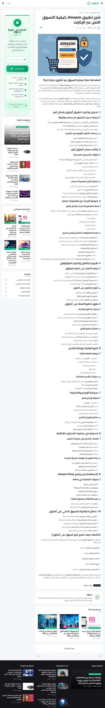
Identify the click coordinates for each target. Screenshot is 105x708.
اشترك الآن (17, 69)
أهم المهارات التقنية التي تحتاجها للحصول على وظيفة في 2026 (69, 633)
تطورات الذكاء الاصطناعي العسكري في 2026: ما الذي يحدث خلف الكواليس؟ (11, 257)
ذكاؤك (89, 595)
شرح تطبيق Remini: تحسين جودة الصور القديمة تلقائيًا (12, 165)
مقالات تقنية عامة (17, 296)
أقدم (38, 656)
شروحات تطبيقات (84, 13)
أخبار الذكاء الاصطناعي (17, 280)
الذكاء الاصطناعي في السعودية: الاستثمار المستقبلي (11, 230)
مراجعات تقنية (17, 292)
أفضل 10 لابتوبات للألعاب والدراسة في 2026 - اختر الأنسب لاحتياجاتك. (11, 195)
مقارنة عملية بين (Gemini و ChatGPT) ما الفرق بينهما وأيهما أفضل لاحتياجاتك (47, 673)
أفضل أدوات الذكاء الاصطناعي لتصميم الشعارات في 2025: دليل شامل (12, 673)
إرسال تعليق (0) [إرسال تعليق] (69, 648)
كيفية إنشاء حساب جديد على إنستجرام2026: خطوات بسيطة (91, 633)
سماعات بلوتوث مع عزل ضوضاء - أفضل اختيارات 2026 (12, 152)
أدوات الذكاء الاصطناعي (17, 284)
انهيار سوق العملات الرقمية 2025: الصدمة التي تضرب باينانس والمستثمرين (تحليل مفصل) (46, 688)
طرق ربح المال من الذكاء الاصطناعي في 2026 (48, 632)
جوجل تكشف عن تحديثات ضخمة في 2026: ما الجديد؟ (24, 255)
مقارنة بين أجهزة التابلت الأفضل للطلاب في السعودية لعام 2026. (12, 180)
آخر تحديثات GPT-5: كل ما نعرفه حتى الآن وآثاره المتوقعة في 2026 (47, 702)
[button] (102, 3)
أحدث (99, 656)
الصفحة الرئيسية (96, 13)
